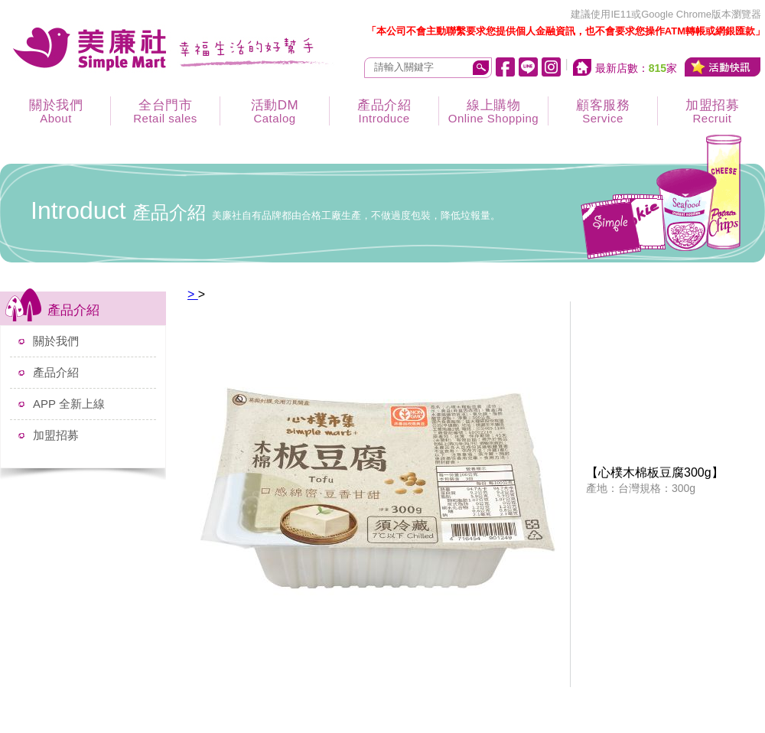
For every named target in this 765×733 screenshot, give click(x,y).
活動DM (274, 111)
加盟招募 (56, 434)
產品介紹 (384, 111)
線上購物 (493, 111)
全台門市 (165, 111)
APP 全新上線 (69, 403)
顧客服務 (603, 111)
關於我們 (56, 111)
